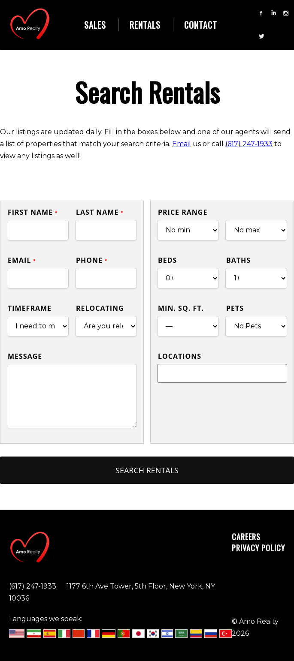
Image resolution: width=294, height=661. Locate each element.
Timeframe (30, 308)
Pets (235, 308)
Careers (246, 536)
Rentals (145, 24)
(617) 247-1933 (249, 144)
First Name (33, 212)
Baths (238, 260)
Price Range (182, 212)
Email (181, 144)
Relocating (100, 308)
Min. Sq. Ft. (181, 308)
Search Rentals (147, 470)
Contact (200, 24)
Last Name (99, 212)
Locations (179, 356)
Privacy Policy (258, 547)
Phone (91, 260)
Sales (95, 24)
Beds (167, 260)
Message (25, 356)
